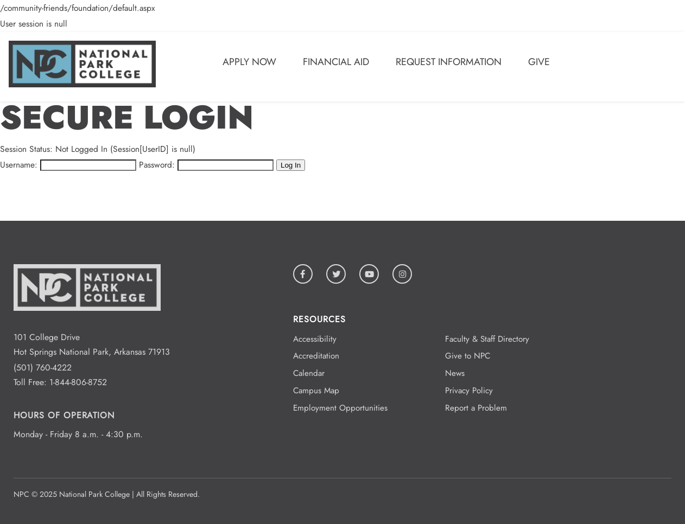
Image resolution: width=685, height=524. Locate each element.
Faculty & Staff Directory (487, 339)
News (455, 373)
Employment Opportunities (340, 408)
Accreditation (316, 356)
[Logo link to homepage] (82, 84)
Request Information (449, 62)
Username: (18, 164)
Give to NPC (467, 356)
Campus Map (316, 391)
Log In (291, 165)
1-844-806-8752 (78, 382)
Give (539, 62)
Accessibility (315, 339)
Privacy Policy (469, 391)
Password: (157, 164)
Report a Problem (476, 408)
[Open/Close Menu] (660, 64)
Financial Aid (336, 62)
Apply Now (249, 62)
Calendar (309, 373)
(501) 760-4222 (43, 367)
